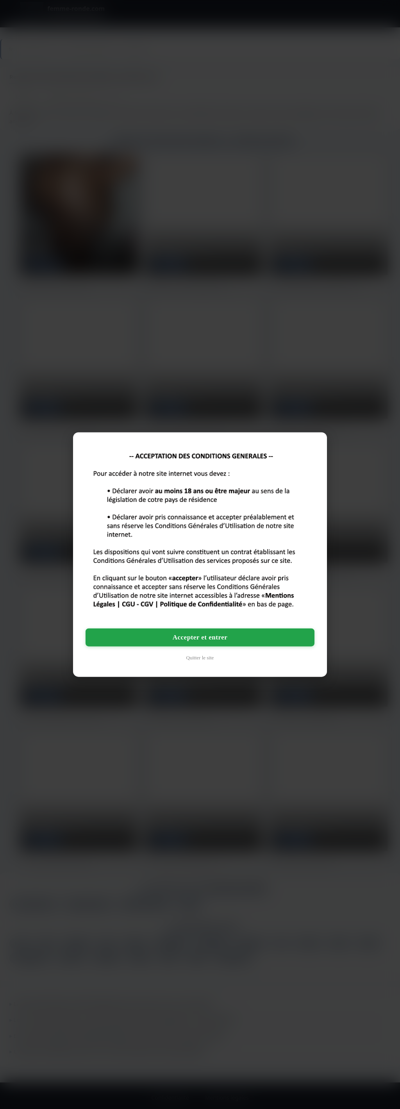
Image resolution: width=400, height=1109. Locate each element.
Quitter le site (200, 658)
